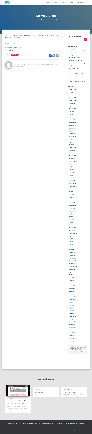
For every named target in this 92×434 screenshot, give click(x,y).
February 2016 (72, 117)
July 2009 (71, 272)
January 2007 (72, 335)
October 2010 (72, 230)
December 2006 (72, 338)
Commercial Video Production (42, 427)
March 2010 (71, 249)
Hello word (71, 71)
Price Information (63, 2)
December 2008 (72, 288)
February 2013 (72, 177)
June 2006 (71, 341)
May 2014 (71, 142)
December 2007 (72, 321)
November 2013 (72, 155)
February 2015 (72, 133)
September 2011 (73, 208)
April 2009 (71, 277)
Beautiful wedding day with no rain (77, 81)
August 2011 (72, 211)
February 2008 (72, 316)
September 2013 (73, 161)
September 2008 (73, 296)
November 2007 (72, 324)
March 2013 (71, 175)
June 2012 (71, 189)
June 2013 (71, 169)
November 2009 (72, 260)
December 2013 (72, 153)
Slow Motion (11, 423)
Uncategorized (15, 54)
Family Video (54, 427)
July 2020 (71, 92)
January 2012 (72, 202)
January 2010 (72, 255)
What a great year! (69, 392)
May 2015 (71, 130)
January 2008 (72, 319)
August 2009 (72, 269)
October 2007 (72, 327)
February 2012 (72, 200)
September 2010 (73, 233)
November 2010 (72, 227)
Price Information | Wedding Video (46, 423)
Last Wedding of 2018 (74, 68)
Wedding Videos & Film (28, 423)
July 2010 (71, 238)
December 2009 (72, 258)
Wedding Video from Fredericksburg (77, 78)
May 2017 (71, 106)
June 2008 (71, 305)
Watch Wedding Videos (51, 2)
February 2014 (72, 147)
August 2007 (72, 332)
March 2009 (71, 280)
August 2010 (72, 236)
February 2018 (72, 100)
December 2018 (72, 97)
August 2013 (72, 164)
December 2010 (72, 224)
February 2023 (72, 89)
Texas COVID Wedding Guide (75, 60)
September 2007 (73, 330)
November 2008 (72, 291)
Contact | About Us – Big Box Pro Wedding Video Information (70, 423)
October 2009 (72, 263)
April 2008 (71, 310)
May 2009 (71, 274)
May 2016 (71, 114)
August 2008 (72, 299)
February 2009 (72, 283)
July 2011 (71, 213)
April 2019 (71, 95)
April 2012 (71, 194)
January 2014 (72, 150)
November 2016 (72, 108)
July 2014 (71, 139)
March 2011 (71, 222)
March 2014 (71, 144)
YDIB (36, 423)
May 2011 (71, 216)
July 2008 (71, 302)
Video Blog (72, 2)
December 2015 (72, 122)
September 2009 (73, 266)
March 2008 (71, 313)
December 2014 (72, 136)
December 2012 (72, 183)
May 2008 (71, 307)
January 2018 (72, 103)
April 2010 (71, 247)
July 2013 (71, 166)
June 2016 (71, 111)
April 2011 (71, 219)
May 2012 (71, 191)
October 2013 (72, 158)
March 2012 (71, 197)
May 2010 (71, 244)
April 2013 (71, 172)
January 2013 (72, 180)
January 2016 (72, 119)
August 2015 (72, 128)
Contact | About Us (81, 2)
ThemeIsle (84, 430)
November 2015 (72, 125)
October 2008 (72, 294)
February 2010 (72, 252)
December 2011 (72, 205)
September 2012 (73, 186)
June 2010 (71, 241)
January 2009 (72, 285)
